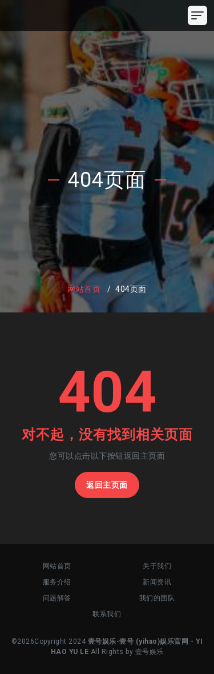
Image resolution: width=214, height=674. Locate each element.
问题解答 (57, 598)
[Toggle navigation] (197, 15)
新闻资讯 (157, 582)
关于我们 (157, 566)
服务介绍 (57, 582)
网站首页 (83, 289)
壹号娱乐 (149, 652)
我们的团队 (157, 598)
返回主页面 (107, 485)
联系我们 (106, 614)
